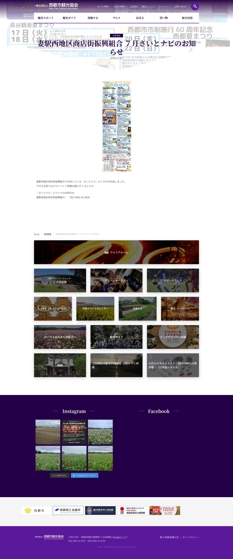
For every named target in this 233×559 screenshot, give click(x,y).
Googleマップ (119, 537)
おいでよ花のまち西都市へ (60, 337)
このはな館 (60, 280)
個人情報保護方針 (169, 537)
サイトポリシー (190, 537)
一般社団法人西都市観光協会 (56, 6)
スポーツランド (173, 280)
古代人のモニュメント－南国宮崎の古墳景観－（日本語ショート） (172, 365)
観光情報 (187, 18)
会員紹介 (134, 6)
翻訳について (148, 6)
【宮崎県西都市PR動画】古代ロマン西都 (115, 365)
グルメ (117, 18)
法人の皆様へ (103, 6)
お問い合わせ (180, 6)
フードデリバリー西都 (173, 337)
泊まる (140, 18)
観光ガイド (69, 18)
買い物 (164, 18)
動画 (60, 365)
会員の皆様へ (120, 6)
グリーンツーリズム (116, 280)
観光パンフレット (180, 308)
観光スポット (46, 18)
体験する (93, 18)
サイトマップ (164, 6)
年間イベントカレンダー (95, 308)
